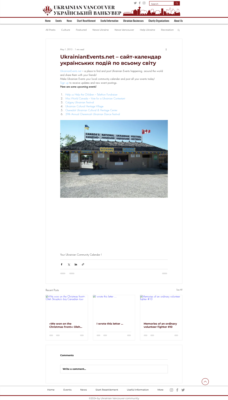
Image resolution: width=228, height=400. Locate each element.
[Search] (159, 4)
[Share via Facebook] (61, 264)
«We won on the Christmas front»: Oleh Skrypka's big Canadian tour (65, 325)
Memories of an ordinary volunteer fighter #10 (160, 325)
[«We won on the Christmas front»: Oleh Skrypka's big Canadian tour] (67, 307)
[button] (178, 30)
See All (179, 289)
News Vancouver (124, 29)
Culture (65, 29)
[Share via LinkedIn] (75, 264)
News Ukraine (100, 29)
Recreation (167, 29)
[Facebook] (139, 3)
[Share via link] (83, 264)
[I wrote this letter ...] (114, 307)
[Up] (205, 381)
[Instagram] (144, 3)
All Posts (50, 29)
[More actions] (166, 49)
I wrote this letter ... (110, 323)
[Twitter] (135, 3)
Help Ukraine (147, 29)
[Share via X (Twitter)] (68, 264)
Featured (81, 29)
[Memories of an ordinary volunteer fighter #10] (161, 307)
